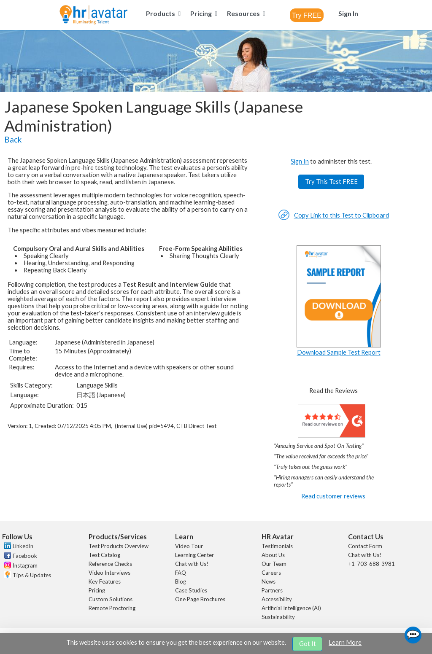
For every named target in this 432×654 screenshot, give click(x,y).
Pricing (97, 590)
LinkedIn (23, 546)
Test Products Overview (118, 546)
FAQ (180, 572)
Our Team (274, 563)
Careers (271, 572)
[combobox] (307, 15)
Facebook (25, 555)
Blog (180, 581)
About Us (273, 555)
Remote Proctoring (112, 608)
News (268, 581)
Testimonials (277, 546)
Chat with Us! (191, 563)
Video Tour (189, 546)
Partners (272, 590)
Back (13, 139)
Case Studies (191, 590)
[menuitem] (162, 13)
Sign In (300, 161)
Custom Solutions (110, 599)
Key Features (105, 581)
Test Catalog (104, 555)
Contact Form (365, 546)
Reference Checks (110, 563)
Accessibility (277, 599)
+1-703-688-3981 (371, 563)
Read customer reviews (333, 496)
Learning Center (194, 555)
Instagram (25, 565)
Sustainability (278, 617)
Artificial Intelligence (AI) (291, 608)
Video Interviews (109, 572)
